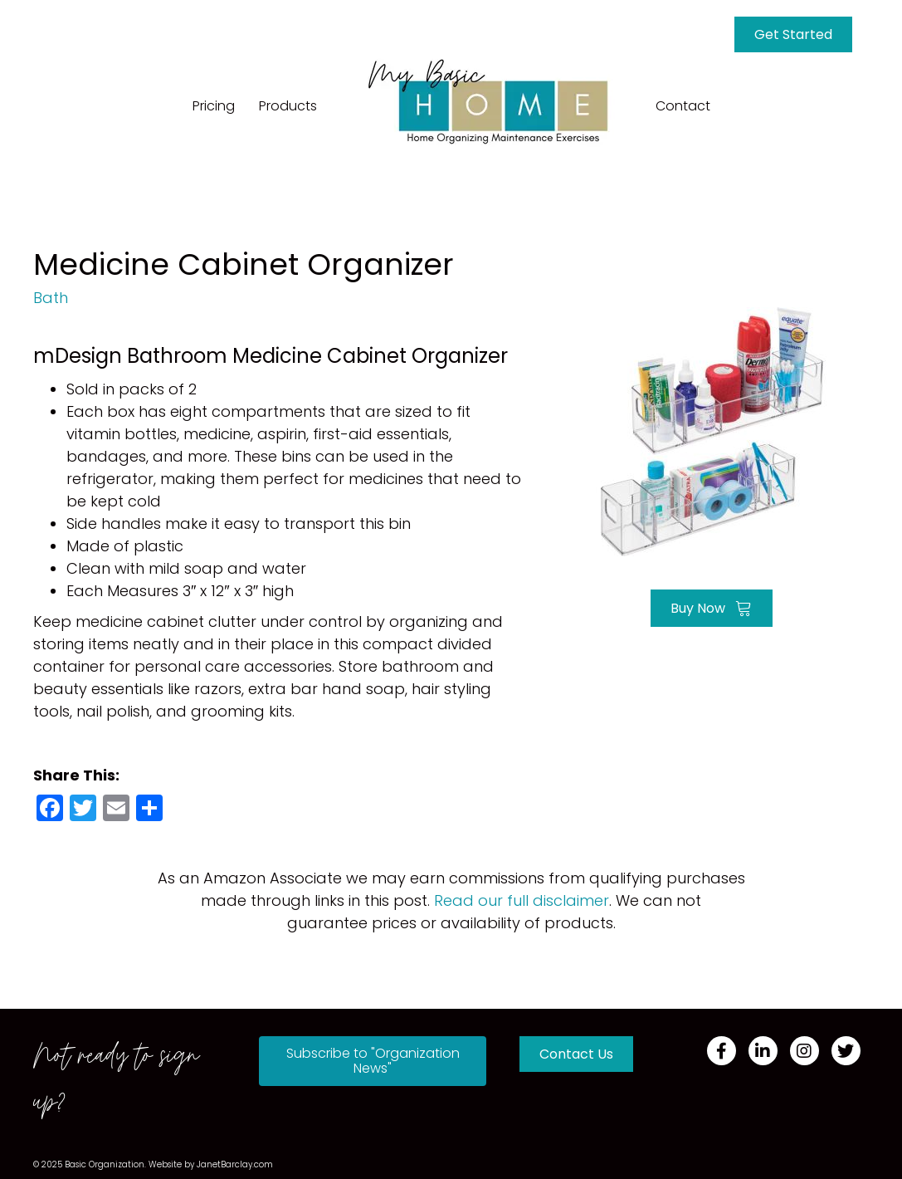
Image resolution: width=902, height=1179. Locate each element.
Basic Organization (104, 1164)
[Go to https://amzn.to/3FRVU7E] (711, 429)
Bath (50, 297)
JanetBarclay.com (235, 1164)
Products (288, 105)
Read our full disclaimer (521, 900)
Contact (683, 105)
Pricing (214, 105)
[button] (372, 1061)
